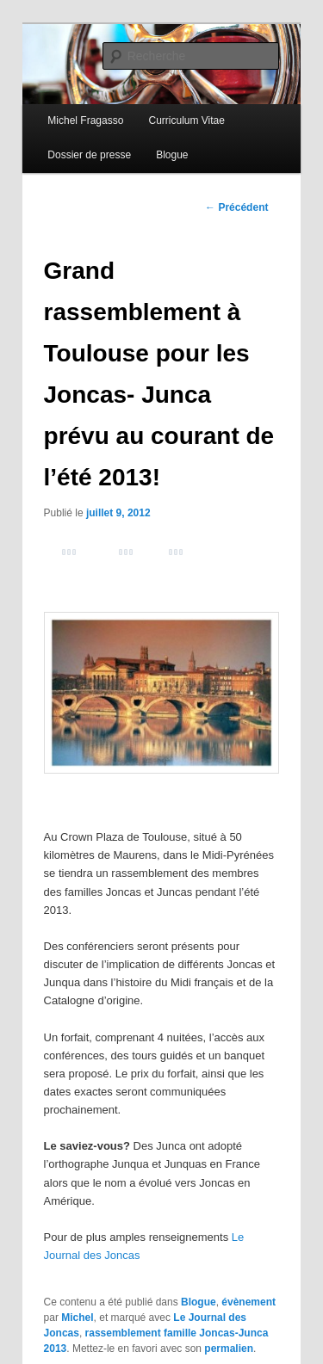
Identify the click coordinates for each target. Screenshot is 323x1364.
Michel (77, 1318)
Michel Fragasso (85, 120)
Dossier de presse (89, 155)
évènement (248, 1302)
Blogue (172, 155)
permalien (228, 1348)
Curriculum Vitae (186, 120)
